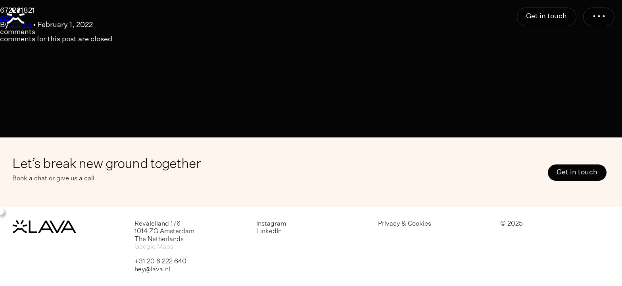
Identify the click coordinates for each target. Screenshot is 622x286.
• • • (599, 16)
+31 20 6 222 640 (160, 261)
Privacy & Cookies (404, 223)
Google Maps (153, 246)
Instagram (271, 223)
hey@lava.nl (152, 269)
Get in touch (546, 16)
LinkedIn (269, 231)
